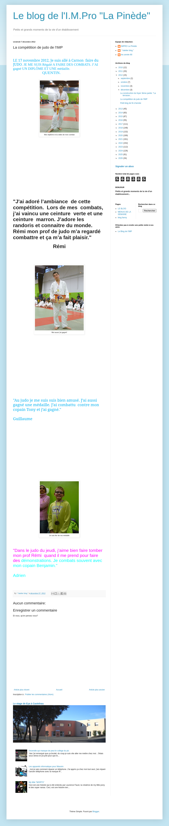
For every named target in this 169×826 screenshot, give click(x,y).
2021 (120, 139)
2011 (120, 71)
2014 (120, 113)
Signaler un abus (124, 166)
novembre (125, 86)
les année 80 (126, 54)
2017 (120, 124)
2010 (120, 67)
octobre (124, 82)
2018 (120, 128)
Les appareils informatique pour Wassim (46, 766)
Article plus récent (21, 690)
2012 (120, 75)
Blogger (95, 811)
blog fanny (122, 217)
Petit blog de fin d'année (130, 103)
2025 (120, 154)
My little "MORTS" (36, 782)
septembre (125, 78)
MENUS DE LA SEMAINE (124, 213)
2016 (120, 120)
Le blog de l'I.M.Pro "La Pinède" (81, 15)
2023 (120, 147)
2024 (120, 151)
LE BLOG (122, 208)
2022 (120, 143)
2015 (120, 116)
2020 (120, 135)
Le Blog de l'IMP (125, 231)
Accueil (59, 690)
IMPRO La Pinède (129, 46)
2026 (120, 158)
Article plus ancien (97, 690)
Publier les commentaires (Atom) (39, 694)
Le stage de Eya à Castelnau (28, 703)
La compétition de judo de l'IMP (133, 99)
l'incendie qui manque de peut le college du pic (49, 751)
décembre (125, 90)
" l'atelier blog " (127, 50)
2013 (120, 109)
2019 (120, 132)
